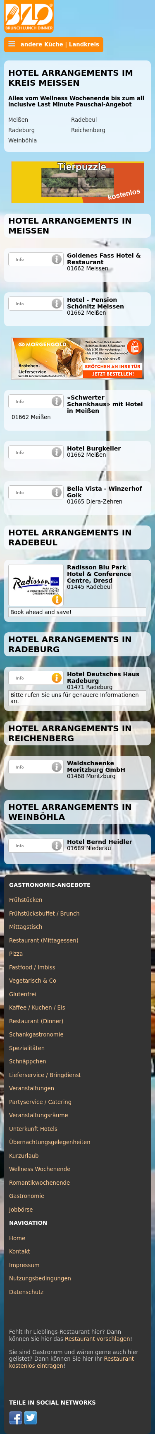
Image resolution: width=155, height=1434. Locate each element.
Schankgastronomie (36, 1035)
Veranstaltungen (31, 1088)
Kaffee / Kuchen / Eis (37, 1008)
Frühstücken (26, 900)
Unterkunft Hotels (33, 1129)
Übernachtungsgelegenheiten (50, 1142)
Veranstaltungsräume (38, 1115)
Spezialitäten (27, 1048)
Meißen (18, 120)
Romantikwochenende (39, 1183)
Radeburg (21, 130)
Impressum (24, 1265)
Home (17, 1238)
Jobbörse (21, 1210)
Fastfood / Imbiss (32, 967)
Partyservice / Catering (40, 1102)
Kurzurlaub (23, 1156)
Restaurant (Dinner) (36, 1021)
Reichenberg (88, 130)
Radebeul (84, 120)
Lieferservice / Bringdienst (45, 1075)
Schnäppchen (27, 1061)
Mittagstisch (26, 927)
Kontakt (19, 1251)
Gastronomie (26, 1196)
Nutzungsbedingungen (40, 1278)
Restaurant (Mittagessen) (44, 941)
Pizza (16, 954)
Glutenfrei (22, 994)
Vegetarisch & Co (32, 981)
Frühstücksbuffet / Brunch (44, 914)
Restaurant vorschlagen (97, 1339)
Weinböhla (22, 140)
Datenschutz (26, 1292)
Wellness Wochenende (39, 1169)
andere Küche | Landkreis (53, 44)
